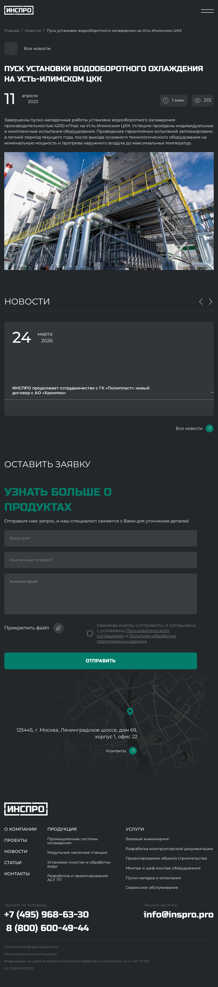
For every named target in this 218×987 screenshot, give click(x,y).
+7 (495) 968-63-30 (46, 915)
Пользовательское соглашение (30, 954)
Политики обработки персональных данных (136, 638)
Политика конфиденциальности (31, 947)
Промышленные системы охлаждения (72, 840)
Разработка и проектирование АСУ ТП (77, 877)
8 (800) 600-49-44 (47, 928)
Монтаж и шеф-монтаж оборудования (163, 868)
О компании (20, 829)
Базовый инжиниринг (147, 838)
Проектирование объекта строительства (166, 858)
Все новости (37, 48)
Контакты (116, 750)
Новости (15, 851)
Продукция (62, 829)
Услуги (135, 829)
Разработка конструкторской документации (169, 848)
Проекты (15, 840)
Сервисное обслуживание (152, 887)
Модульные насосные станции (77, 852)
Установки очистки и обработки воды (79, 864)
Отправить (101, 661)
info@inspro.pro (179, 914)
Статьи (13, 862)
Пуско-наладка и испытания (153, 878)
